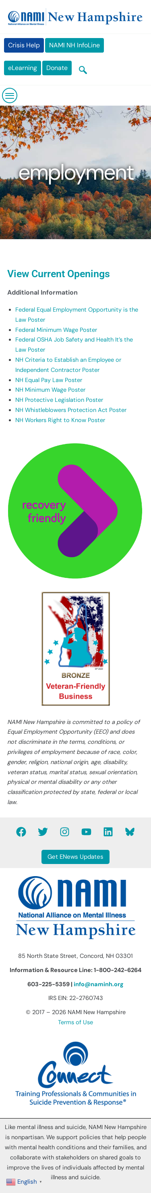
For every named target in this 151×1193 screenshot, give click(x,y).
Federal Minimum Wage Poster (56, 330)
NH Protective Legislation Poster (59, 400)
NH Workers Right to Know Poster (60, 420)
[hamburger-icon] (10, 95)
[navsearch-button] (83, 71)
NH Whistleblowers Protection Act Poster (70, 410)
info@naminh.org (99, 984)
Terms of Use (75, 1022)
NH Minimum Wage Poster (50, 390)
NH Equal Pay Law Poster (48, 380)
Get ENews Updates (75, 857)
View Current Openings (58, 274)
